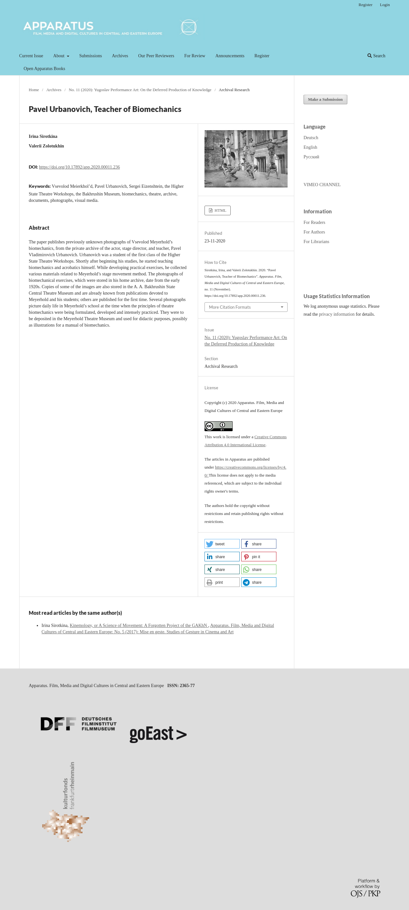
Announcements (229, 55)
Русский (311, 156)
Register (261, 55)
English (310, 147)
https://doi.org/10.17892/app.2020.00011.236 (79, 167)
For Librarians (316, 241)
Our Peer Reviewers (156, 55)
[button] (222, 544)
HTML (219, 210)
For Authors (314, 232)
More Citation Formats (230, 307)
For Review (194, 55)
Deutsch (311, 137)
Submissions (90, 55)
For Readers (314, 222)
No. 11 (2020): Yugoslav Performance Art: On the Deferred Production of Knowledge (140, 89)
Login (385, 4)
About (59, 55)
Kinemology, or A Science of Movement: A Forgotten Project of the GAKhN (139, 625)
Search (376, 55)
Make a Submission (325, 99)
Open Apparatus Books (44, 68)
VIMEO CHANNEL (322, 184)
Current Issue (31, 55)
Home (34, 89)
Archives (120, 55)
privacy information (337, 314)
